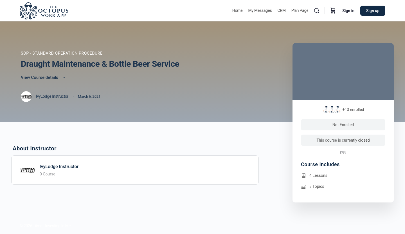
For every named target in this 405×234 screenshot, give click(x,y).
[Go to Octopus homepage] (44, 10)
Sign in (348, 10)
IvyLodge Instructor (59, 166)
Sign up (372, 10)
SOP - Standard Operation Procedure (62, 53)
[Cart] (333, 10)
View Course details (43, 77)
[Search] (316, 10)
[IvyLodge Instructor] (27, 169)
